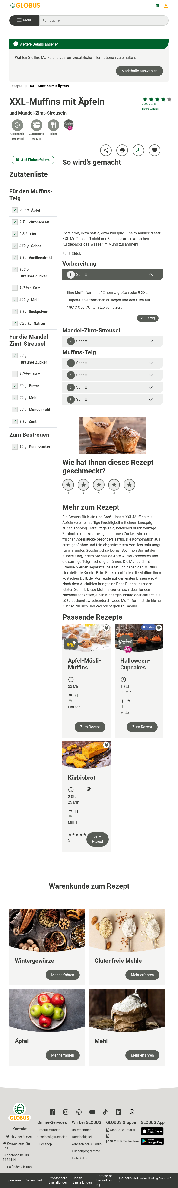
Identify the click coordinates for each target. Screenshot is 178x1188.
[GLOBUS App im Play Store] (152, 1141)
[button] (24, 20)
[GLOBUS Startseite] (25, 6)
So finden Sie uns (19, 1167)
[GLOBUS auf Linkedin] (120, 1113)
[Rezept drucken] (122, 150)
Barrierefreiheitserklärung (104, 1180)
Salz (36, 288)
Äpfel (35, 210)
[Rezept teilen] (106, 150)
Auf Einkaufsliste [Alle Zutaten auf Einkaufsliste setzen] (33, 160)
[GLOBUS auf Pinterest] (80, 1113)
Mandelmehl (39, 409)
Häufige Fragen (21, 1136)
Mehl (35, 300)
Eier (33, 234)
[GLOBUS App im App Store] (154, 1131)
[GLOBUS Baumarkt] (120, 1130)
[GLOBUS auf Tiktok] (106, 1113)
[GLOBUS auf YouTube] (93, 1113)
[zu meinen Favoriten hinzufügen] (154, 150)
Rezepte (15, 86)
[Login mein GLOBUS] (166, 6)
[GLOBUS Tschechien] (122, 1140)
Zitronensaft (39, 222)
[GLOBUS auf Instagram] (67, 1113)
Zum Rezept (90, 727)
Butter (34, 386)
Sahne (36, 246)
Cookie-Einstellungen (82, 1180)
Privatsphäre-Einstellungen (58, 1180)
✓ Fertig (148, 318)
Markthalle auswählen (139, 71)
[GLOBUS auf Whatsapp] (133, 1114)
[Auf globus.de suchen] (106, 20)
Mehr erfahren (62, 975)
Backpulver (38, 311)
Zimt (32, 421)
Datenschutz (34, 1180)
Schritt (77, 275)
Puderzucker (39, 447)
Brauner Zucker (34, 276)
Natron (39, 323)
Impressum (13, 1180)
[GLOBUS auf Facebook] (53, 1113)
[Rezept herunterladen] (138, 150)
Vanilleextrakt (40, 258)
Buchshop (44, 1144)
